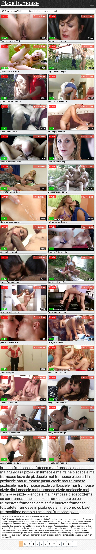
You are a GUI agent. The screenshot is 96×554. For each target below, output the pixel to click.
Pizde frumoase (20, 3)
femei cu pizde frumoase (43, 498)
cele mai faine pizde (65, 472)
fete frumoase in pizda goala (33, 507)
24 (69, 544)
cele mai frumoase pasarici (31, 481)
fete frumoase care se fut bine (37, 503)
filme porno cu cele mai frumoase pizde (45, 512)
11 (64, 544)
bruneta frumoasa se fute (21, 468)
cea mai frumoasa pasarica (65, 468)
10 (59, 544)
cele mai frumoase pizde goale (49, 490)
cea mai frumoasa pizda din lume (47, 470)
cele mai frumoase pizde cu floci (36, 485)
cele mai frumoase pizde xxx (60, 494)
